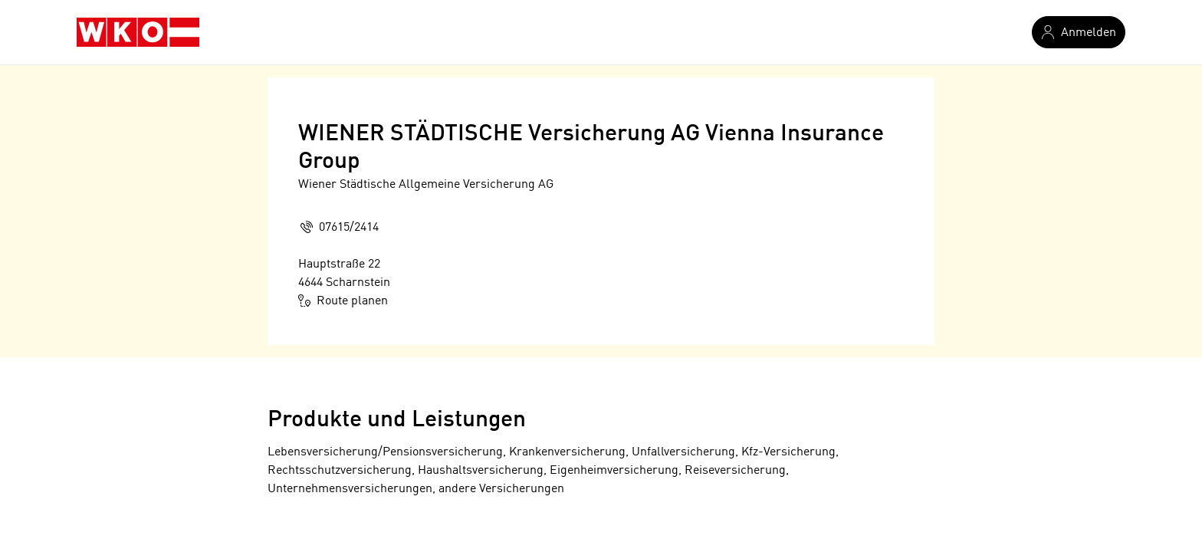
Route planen (343, 300)
